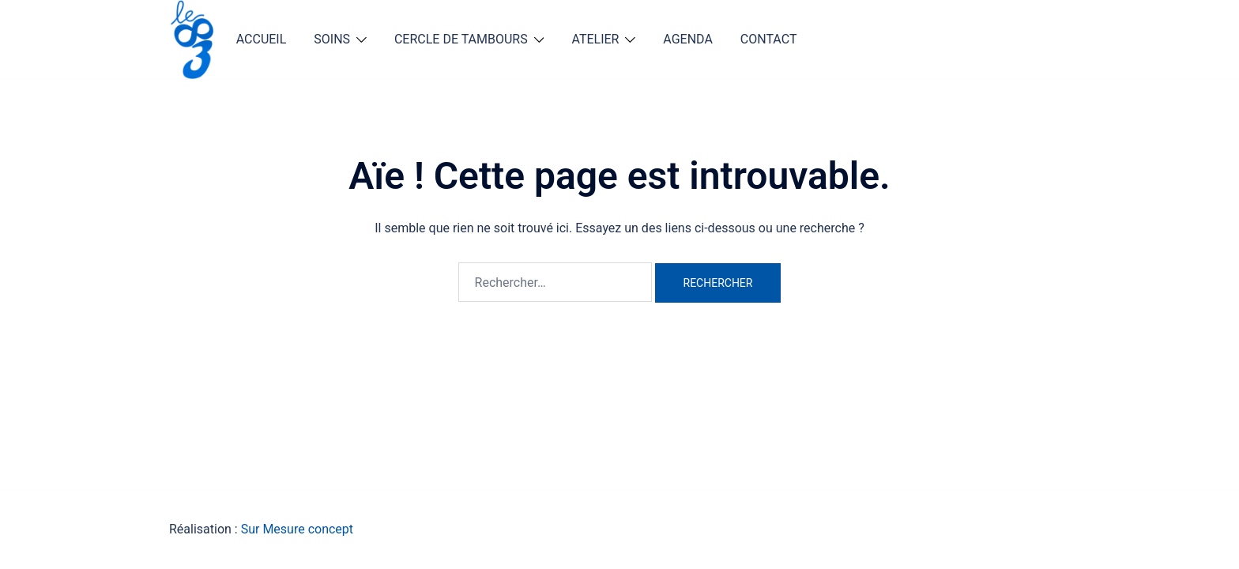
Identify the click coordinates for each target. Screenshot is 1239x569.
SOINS (332, 39)
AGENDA (688, 39)
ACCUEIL (261, 39)
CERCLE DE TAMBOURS (461, 39)
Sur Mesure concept (297, 529)
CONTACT (768, 39)
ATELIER (595, 39)
